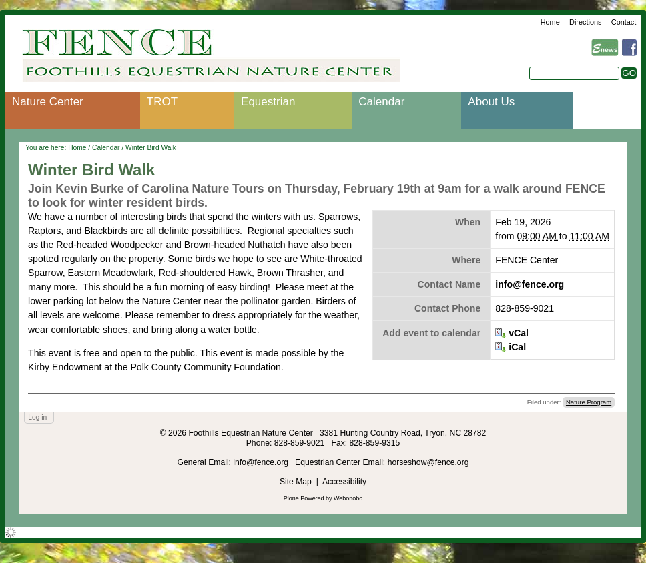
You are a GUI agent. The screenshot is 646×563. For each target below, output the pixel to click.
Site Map (296, 481)
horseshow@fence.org (428, 462)
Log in (37, 417)
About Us (491, 101)
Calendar (381, 101)
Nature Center (47, 101)
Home (550, 22)
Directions (585, 22)
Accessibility (344, 481)
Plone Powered (304, 498)
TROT (162, 101)
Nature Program (588, 402)
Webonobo (348, 498)
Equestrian (268, 101)
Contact (623, 22)
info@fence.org (529, 284)
